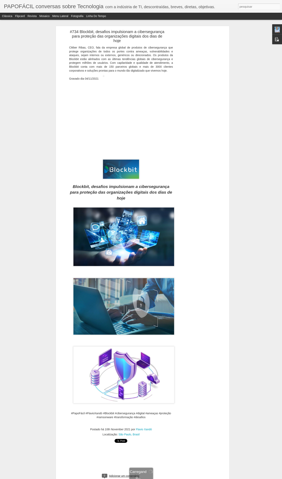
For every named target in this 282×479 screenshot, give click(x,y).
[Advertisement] (194, 93)
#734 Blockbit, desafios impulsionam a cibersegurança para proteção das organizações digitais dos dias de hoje (117, 36)
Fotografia (77, 16)
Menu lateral (60, 16)
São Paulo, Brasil (128, 434)
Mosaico (44, 16)
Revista (32, 16)
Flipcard (20, 16)
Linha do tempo (96, 16)
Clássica (7, 16)
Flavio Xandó (144, 429)
